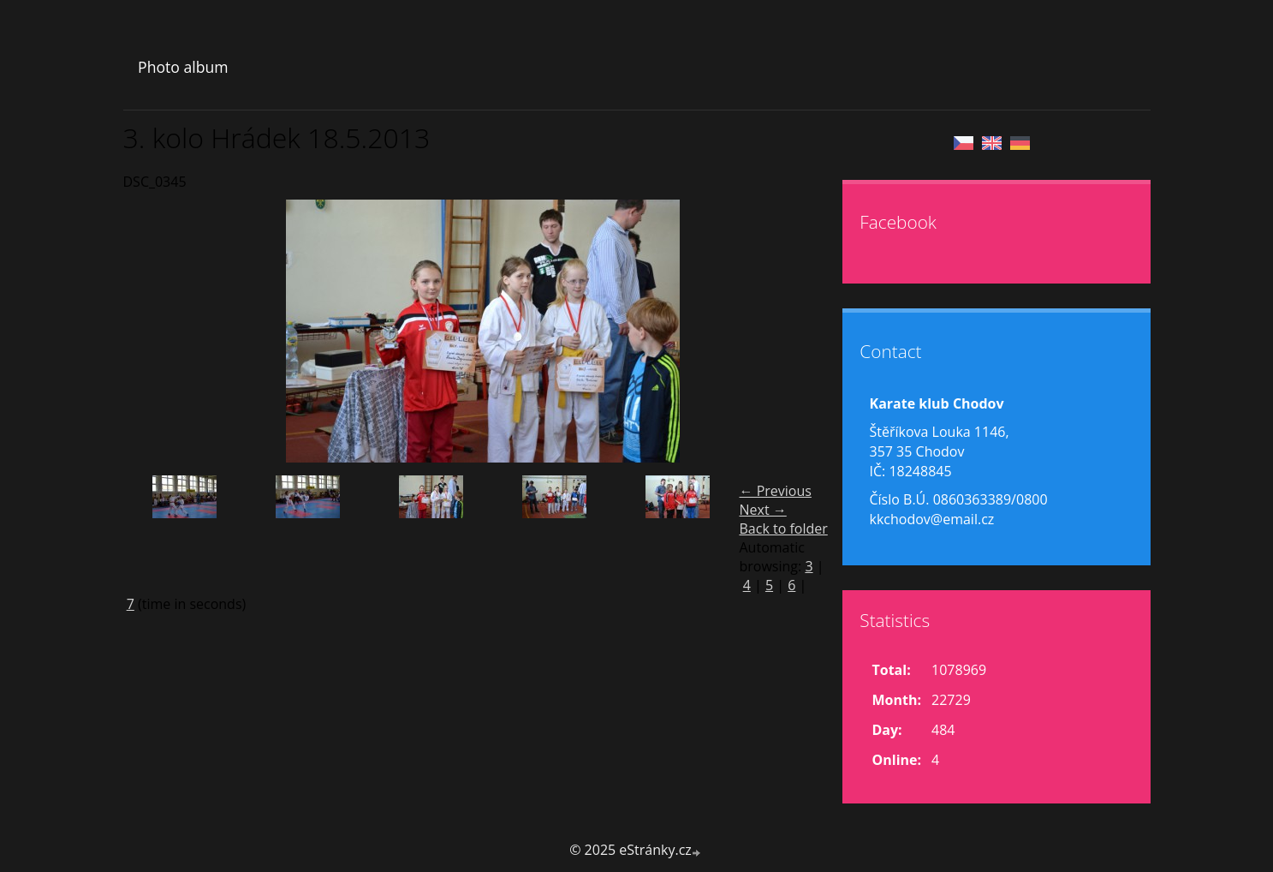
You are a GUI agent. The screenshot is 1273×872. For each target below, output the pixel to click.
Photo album (183, 67)
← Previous (776, 490)
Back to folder (784, 528)
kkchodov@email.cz (932, 519)
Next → (763, 509)
